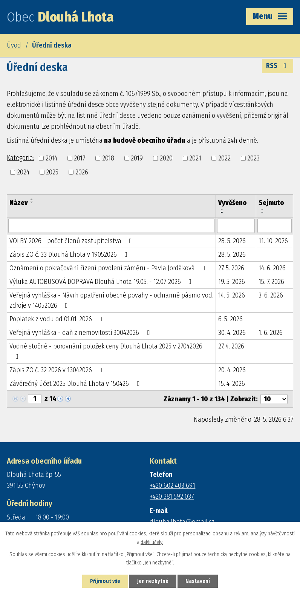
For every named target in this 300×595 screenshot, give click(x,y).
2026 (81, 172)
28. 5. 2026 (232, 241)
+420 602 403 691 (172, 485)
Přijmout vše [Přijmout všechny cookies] (105, 581)
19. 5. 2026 (231, 281)
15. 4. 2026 (231, 383)
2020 (166, 158)
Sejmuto (271, 203)
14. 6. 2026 (272, 268)
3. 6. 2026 (271, 295)
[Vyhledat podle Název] (111, 226)
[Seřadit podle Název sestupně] (32, 202)
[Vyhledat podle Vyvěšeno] (235, 226)
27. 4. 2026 (231, 346)
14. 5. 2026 (231, 295)
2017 (79, 158)
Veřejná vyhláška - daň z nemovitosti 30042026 (81, 332)
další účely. (152, 542)
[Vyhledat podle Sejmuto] (274, 226)
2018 (108, 158)
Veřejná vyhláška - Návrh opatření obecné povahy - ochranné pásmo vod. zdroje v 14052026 (111, 300)
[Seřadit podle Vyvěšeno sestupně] (222, 212)
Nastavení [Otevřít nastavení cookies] (197, 581)
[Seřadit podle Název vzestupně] (32, 199)
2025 (52, 172)
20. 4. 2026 (232, 370)
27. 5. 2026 (231, 268)
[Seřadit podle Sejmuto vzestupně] (263, 209)
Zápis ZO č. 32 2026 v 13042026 (57, 370)
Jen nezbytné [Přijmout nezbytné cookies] (152, 581)
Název (18, 203)
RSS (277, 66)
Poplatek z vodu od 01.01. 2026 (57, 319)
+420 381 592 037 (172, 496)
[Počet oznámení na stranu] (274, 399)
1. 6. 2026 (271, 332)
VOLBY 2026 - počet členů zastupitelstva (72, 241)
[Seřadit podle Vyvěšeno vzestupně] (222, 209)
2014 (51, 158)
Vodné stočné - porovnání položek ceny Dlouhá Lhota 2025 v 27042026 (105, 351)
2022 (224, 158)
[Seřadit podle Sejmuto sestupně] (263, 212)
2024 (23, 172)
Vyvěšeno (232, 203)
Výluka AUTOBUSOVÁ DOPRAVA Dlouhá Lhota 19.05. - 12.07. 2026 (101, 281)
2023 (253, 158)
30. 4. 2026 (232, 332)
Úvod (14, 45)
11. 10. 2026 (273, 241)
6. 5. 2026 (230, 319)
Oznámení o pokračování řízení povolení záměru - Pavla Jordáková (108, 268)
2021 (195, 158)
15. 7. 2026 (271, 281)
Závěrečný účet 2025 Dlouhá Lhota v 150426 (75, 383)
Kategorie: (20, 158)
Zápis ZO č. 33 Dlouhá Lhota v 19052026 (69, 254)
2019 (137, 158)
